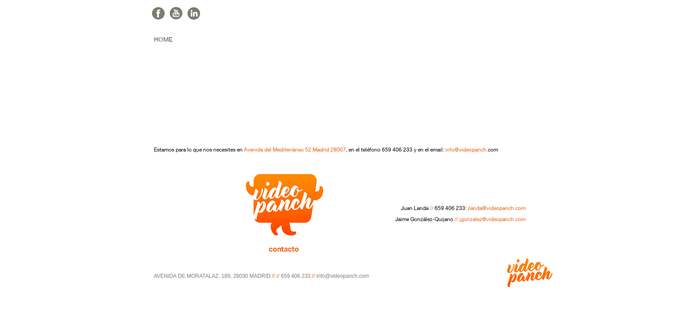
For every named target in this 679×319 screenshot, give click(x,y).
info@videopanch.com (342, 276)
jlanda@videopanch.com (497, 208)
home (163, 39)
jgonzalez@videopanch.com (492, 219)
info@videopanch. (466, 150)
